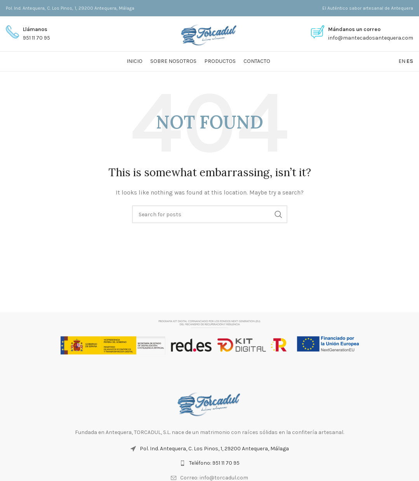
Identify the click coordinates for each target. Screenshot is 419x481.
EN (401, 61)
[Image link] (209, 402)
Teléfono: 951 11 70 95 (214, 463)
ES (410, 61)
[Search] (209, 214)
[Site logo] (209, 33)
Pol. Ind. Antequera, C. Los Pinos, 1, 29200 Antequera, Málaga (214, 448)
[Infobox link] (28, 34)
